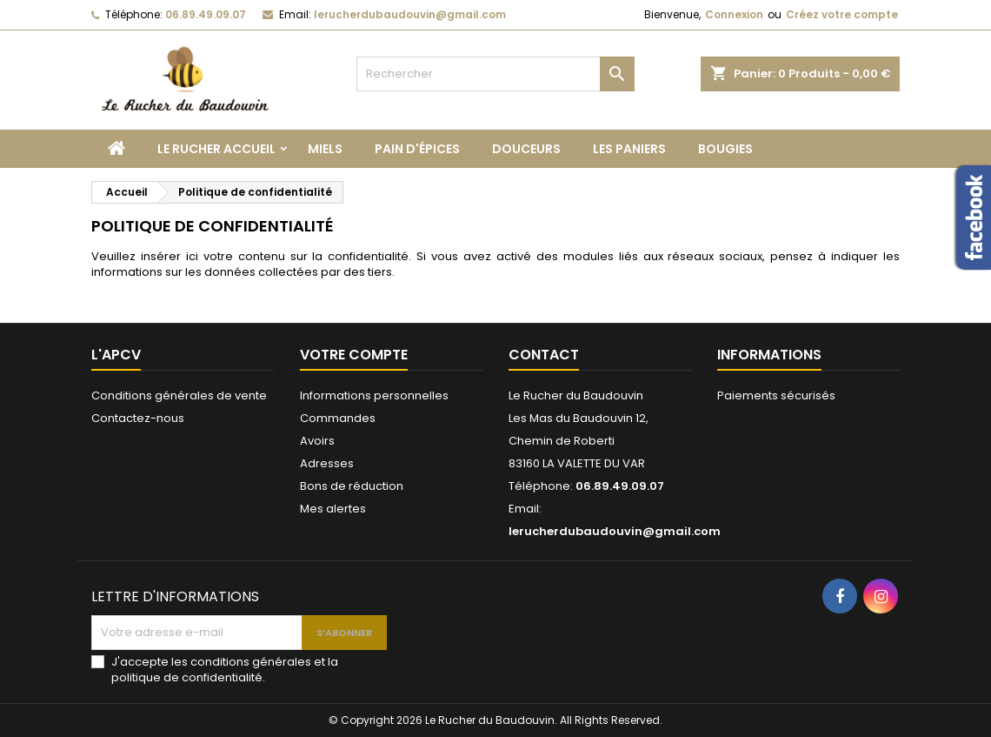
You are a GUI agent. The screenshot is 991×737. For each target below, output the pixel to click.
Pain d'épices (417, 148)
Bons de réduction (351, 486)
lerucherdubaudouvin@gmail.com (410, 14)
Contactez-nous (137, 418)
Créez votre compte (842, 14)
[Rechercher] (495, 74)
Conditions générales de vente (179, 395)
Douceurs (526, 148)
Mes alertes (333, 508)
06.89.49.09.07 (205, 14)
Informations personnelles (374, 395)
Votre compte (354, 355)
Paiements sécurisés (776, 395)
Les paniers (629, 148)
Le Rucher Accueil (216, 148)
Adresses (327, 463)
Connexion (734, 14)
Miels (325, 148)
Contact (544, 355)
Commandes (338, 418)
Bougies (725, 148)
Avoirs (317, 440)
